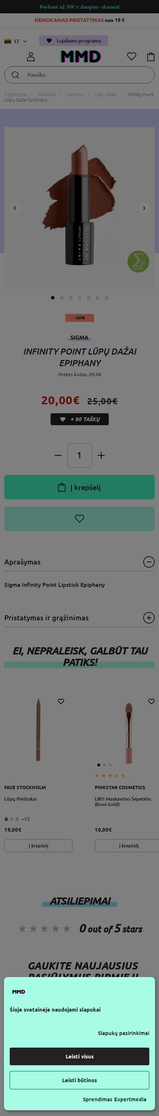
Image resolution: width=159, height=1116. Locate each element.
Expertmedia (130, 1099)
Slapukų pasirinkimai (123, 1033)
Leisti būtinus (79, 1080)
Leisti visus (80, 1056)
